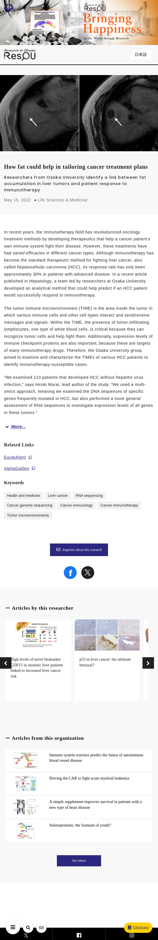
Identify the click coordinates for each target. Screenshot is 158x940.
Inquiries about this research (79, 550)
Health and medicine (23, 496)
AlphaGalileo (16, 468)
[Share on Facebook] (70, 577)
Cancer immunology (76, 505)
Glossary (138, 927)
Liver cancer (58, 496)
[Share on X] (87, 577)
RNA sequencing (89, 496)
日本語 (141, 54)
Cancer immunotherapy (119, 505)
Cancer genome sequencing (29, 505)
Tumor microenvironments (28, 515)
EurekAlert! (15, 457)
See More (79, 861)
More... (15, 426)
